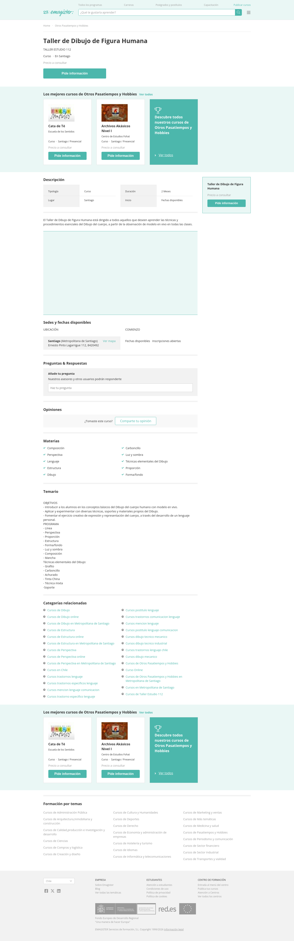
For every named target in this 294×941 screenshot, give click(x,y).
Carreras (129, 5)
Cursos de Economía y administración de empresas (140, 834)
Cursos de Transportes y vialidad (204, 859)
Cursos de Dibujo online (63, 617)
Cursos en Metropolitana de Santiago (150, 687)
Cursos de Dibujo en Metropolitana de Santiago (78, 623)
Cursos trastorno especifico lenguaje (71, 696)
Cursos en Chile (57, 670)
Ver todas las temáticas (108, 892)
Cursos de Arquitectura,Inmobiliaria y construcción (67, 821)
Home (46, 25)
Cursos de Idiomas (125, 850)
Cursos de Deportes (126, 819)
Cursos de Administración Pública (65, 812)
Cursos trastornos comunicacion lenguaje (153, 617)
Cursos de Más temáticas (199, 819)
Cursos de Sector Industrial (201, 852)
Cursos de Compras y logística (63, 847)
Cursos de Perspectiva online (66, 657)
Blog (97, 888)
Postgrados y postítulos (169, 5)
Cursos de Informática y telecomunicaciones (142, 856)
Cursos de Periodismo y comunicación (208, 839)
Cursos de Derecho (125, 826)
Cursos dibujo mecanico (141, 657)
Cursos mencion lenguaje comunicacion (73, 690)
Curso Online (134, 670)
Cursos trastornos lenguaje (65, 676)
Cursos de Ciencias (55, 841)
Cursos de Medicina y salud (201, 826)
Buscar (238, 12)
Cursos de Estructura (61, 630)
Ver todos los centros (210, 896)
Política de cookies (156, 896)
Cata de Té (56, 126)
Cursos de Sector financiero (201, 846)
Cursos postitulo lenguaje (142, 610)
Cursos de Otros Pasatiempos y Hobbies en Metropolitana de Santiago (154, 679)
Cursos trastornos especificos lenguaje (72, 683)
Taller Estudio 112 (57, 49)
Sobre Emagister (104, 885)
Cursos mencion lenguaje (142, 623)
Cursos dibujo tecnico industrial (146, 643)
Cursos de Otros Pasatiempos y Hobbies (152, 663)
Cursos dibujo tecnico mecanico (146, 637)
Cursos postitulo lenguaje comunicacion (152, 630)
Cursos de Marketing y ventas (202, 812)
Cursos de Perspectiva (61, 650)
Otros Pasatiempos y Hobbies (71, 25)
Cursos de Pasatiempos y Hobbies (205, 832)
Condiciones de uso (157, 888)
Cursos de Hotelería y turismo (132, 843)
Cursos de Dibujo (58, 610)
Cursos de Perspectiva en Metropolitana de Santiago (81, 663)
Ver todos (146, 94)
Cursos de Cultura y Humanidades (135, 812)
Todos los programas (90, 5)
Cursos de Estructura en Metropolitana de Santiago (80, 643)
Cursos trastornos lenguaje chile (147, 650)
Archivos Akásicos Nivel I (115, 128)
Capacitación (211, 5)
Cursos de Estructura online (65, 637)
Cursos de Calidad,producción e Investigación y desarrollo (74, 832)
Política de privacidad (158, 892)
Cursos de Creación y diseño (61, 854)
